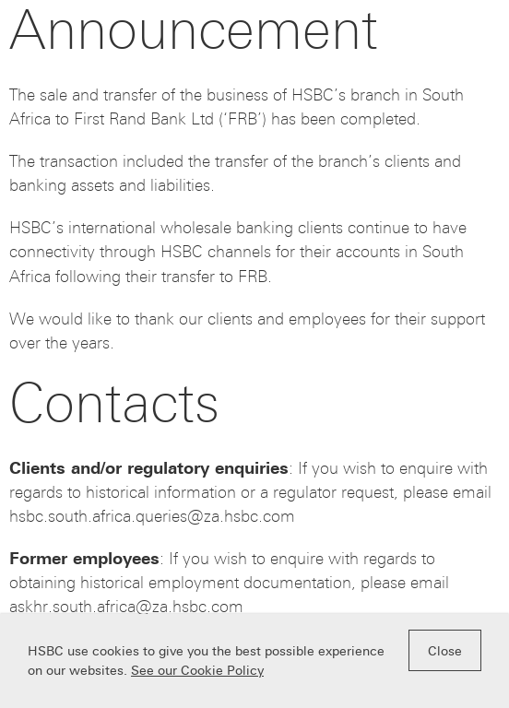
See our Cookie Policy (197, 670)
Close (445, 651)
